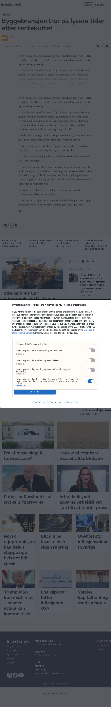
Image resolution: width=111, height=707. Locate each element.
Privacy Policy (71, 402)
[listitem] (55, 344)
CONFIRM (34, 392)
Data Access (55, 402)
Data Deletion (39, 402)
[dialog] (55, 353)
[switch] (91, 350)
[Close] (105, 305)
